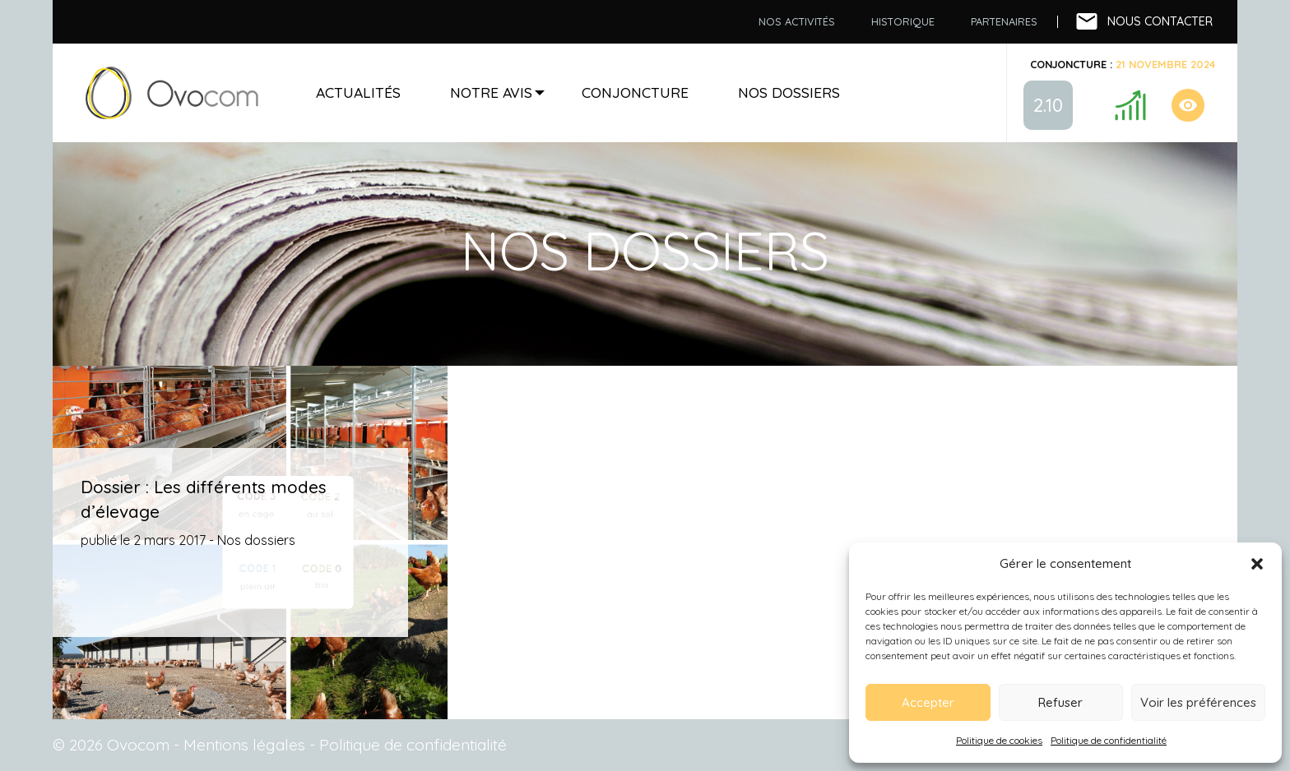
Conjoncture (635, 92)
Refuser (1060, 702)
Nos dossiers (789, 92)
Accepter (928, 702)
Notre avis (491, 92)
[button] (1257, 564)
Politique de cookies (999, 740)
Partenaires (1004, 21)
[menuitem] (796, 21)
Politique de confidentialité (1109, 740)
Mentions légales (244, 745)
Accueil (172, 93)
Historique (903, 21)
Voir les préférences (1198, 702)
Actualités (358, 92)
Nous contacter (1160, 21)
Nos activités (797, 21)
